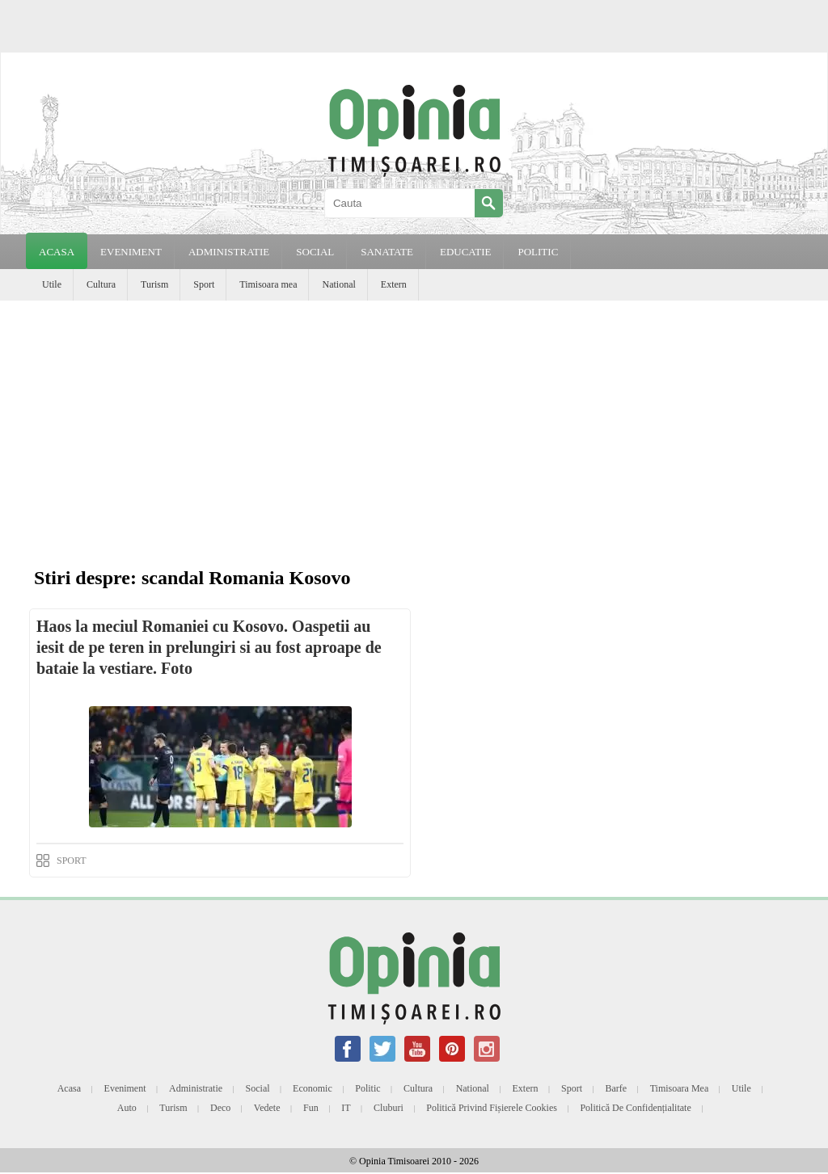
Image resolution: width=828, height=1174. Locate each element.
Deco (220, 1107)
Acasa (56, 252)
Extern (394, 284)
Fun (311, 1107)
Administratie (195, 1088)
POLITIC (538, 252)
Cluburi (388, 1107)
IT (345, 1107)
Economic (312, 1088)
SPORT (72, 860)
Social (258, 1088)
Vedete (267, 1107)
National (338, 284)
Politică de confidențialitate (635, 1107)
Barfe (616, 1088)
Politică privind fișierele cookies (491, 1107)
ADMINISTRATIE (228, 252)
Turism (154, 284)
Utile (51, 284)
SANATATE (387, 252)
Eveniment (125, 1088)
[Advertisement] (414, 422)
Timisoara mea (268, 284)
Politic (367, 1088)
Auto (127, 1107)
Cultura (101, 284)
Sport (203, 284)
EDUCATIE (466, 252)
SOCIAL (315, 252)
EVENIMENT (131, 252)
